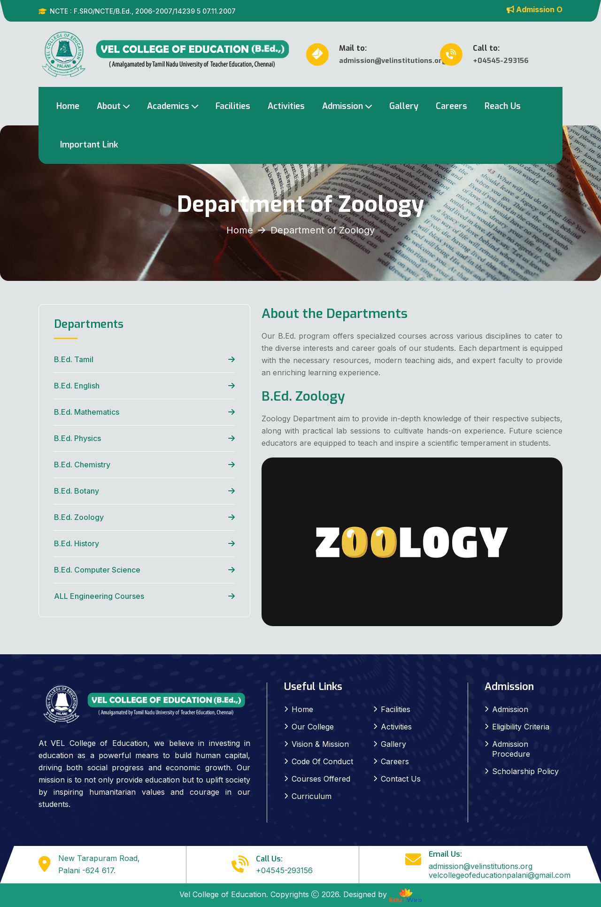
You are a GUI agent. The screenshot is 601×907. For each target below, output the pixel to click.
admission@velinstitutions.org (480, 866)
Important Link (89, 144)
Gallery (403, 106)
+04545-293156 (284, 870)
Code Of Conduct (322, 761)
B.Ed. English (77, 385)
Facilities (233, 106)
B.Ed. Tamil (73, 359)
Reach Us (503, 106)
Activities (286, 106)
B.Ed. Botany (76, 491)
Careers (451, 106)
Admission (342, 106)
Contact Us (401, 778)
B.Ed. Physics (77, 438)
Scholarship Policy (525, 771)
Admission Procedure (511, 749)
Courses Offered (321, 778)
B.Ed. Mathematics (86, 412)
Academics (168, 106)
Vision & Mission (320, 744)
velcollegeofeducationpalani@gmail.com (499, 875)
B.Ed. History (76, 543)
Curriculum (311, 796)
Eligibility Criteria (520, 726)
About (109, 106)
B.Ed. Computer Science (97, 569)
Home (67, 106)
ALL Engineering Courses (99, 596)
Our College (313, 726)
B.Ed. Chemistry (82, 464)
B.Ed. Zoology (79, 517)
